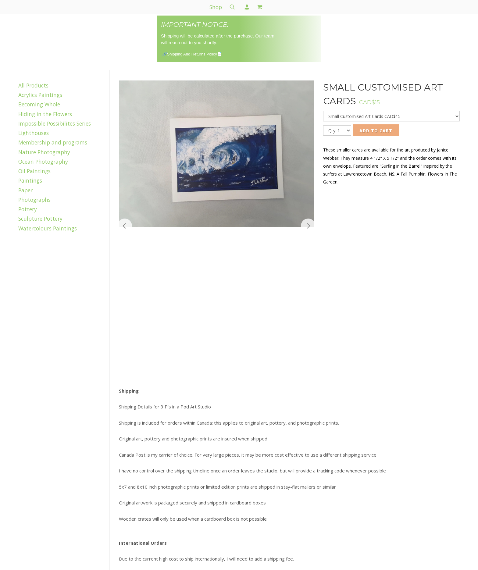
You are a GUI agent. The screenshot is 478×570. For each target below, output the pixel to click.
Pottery (27, 209)
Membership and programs (52, 142)
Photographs (34, 199)
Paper (25, 190)
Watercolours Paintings (47, 228)
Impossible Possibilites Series (54, 123)
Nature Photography (44, 152)
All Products (33, 85)
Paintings (30, 180)
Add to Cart (375, 131)
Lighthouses (33, 133)
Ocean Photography (43, 161)
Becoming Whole (39, 104)
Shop (215, 7)
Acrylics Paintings (40, 94)
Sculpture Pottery (40, 218)
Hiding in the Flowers (45, 114)
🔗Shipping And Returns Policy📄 (192, 54)
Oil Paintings (34, 171)
